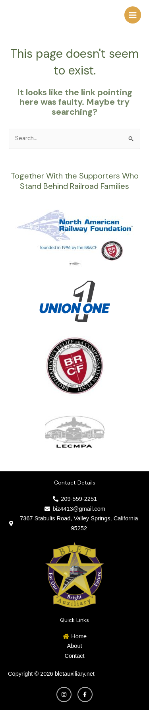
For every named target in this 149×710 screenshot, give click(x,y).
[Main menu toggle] (132, 14)
